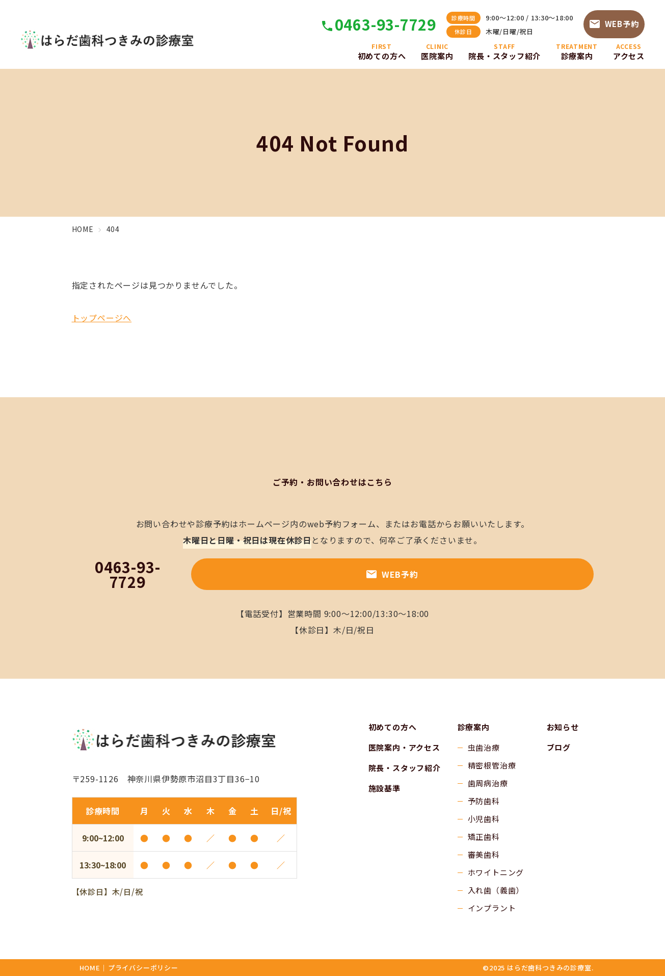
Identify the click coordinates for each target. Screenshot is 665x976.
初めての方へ (392, 727)
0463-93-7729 (385, 23)
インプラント (492, 908)
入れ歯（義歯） (496, 890)
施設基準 (384, 788)
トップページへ (102, 318)
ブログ (559, 747)
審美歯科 (484, 854)
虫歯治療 (484, 747)
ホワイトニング (496, 872)
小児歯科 (484, 818)
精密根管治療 (492, 765)
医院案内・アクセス (404, 747)
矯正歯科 (484, 836)
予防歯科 (484, 800)
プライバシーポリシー (143, 967)
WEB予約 (614, 23)
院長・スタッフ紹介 (404, 767)
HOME (89, 967)
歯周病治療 (488, 783)
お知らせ (563, 727)
